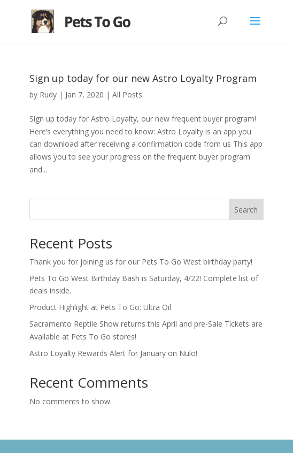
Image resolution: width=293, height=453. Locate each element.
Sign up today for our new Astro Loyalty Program (143, 78)
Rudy (48, 94)
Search (246, 210)
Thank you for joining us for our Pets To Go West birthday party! (140, 261)
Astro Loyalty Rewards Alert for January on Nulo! (113, 353)
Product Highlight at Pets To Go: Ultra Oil (100, 307)
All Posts (127, 94)
